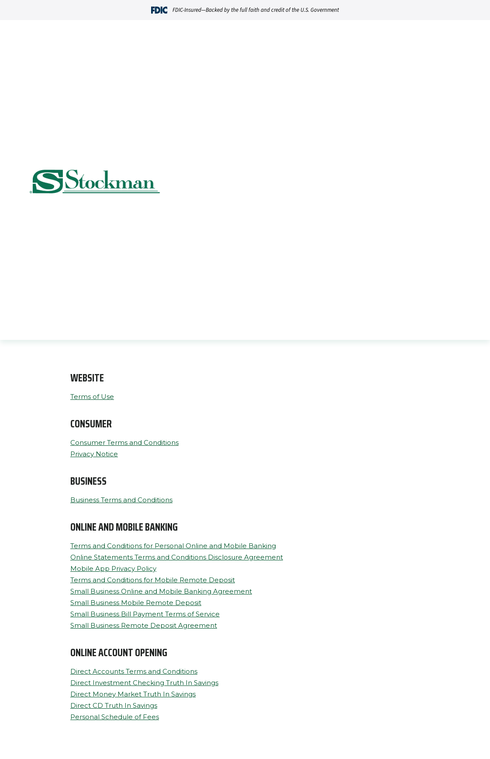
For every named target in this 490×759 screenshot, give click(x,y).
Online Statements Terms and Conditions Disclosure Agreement (176, 557)
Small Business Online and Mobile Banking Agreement (161, 591)
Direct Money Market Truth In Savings (133, 694)
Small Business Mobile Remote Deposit (135, 602)
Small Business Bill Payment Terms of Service (145, 614)
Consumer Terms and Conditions (124, 442)
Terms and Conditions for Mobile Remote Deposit (152, 580)
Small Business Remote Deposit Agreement (143, 625)
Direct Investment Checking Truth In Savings (144, 683)
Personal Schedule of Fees (114, 717)
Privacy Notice (94, 454)
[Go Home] (95, 183)
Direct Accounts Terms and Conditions (133, 671)
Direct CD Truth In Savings (113, 705)
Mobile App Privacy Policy (113, 568)
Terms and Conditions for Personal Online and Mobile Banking (173, 546)
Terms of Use (92, 396)
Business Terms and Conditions (121, 500)
